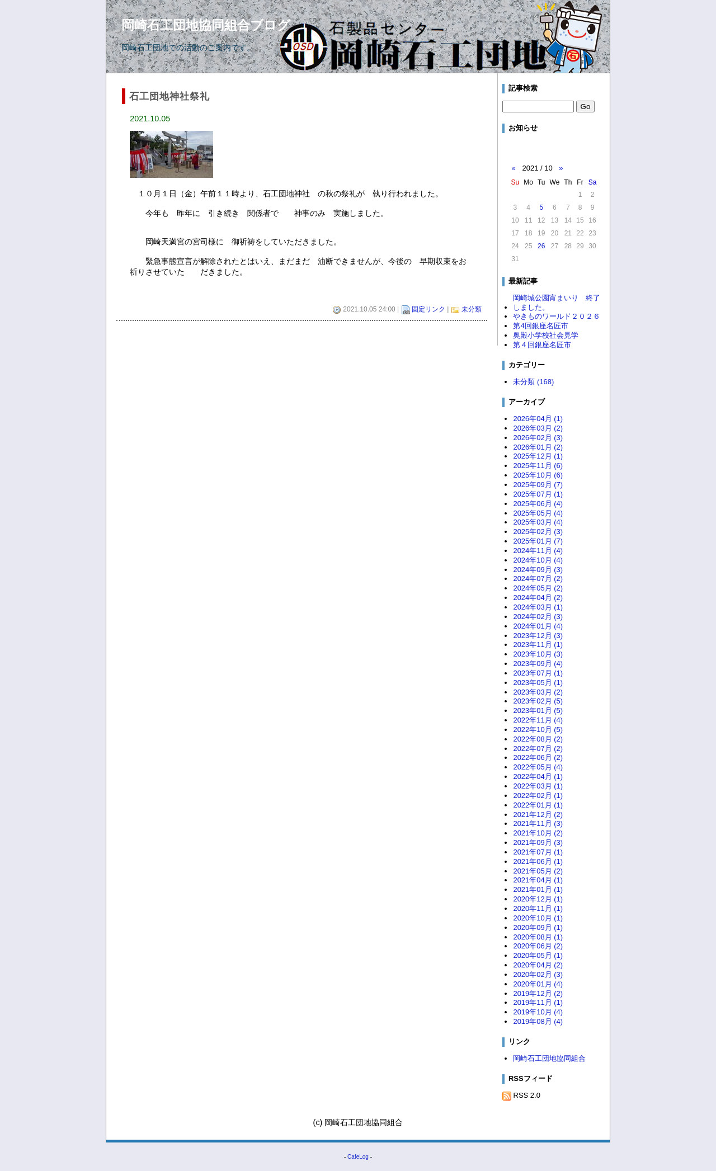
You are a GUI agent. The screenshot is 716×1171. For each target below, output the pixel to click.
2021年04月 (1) (538, 880)
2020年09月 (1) (538, 927)
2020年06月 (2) (538, 946)
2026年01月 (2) (538, 447)
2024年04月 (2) (538, 597)
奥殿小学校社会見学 (545, 335)
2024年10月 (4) (538, 560)
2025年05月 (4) (538, 513)
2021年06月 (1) (538, 861)
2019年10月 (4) (538, 1012)
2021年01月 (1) (538, 889)
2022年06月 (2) (538, 757)
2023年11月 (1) (538, 644)
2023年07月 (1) (538, 673)
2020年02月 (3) (538, 974)
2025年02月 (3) (538, 531)
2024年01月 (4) (538, 626)
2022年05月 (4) (538, 767)
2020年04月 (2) (538, 965)
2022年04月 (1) (538, 776)
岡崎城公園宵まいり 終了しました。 (556, 302)
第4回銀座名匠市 (540, 326)
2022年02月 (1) (538, 795)
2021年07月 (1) (538, 852)
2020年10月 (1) (538, 918)
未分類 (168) (533, 381)
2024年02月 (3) (538, 616)
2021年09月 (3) (538, 842)
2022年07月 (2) (538, 748)
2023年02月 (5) (538, 701)
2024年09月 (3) (538, 569)
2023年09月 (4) (538, 663)
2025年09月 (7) (538, 484)
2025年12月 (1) (538, 456)
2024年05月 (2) (538, 588)
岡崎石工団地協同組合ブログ (205, 25)
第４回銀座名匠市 (542, 345)
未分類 (471, 309)
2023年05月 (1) (538, 682)
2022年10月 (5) (538, 729)
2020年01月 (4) (538, 984)
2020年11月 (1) (538, 908)
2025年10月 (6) (538, 475)
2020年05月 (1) (538, 955)
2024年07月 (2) (538, 578)
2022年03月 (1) (538, 786)
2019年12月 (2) (538, 993)
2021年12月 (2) (538, 814)
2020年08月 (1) (538, 937)
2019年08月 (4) (538, 1021)
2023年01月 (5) (538, 710)
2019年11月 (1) (538, 1002)
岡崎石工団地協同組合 (549, 1058)
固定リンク (428, 309)
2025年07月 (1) (538, 494)
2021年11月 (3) (538, 823)
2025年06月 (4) (538, 503)
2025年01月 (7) (538, 541)
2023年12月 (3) (538, 635)
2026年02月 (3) (538, 437)
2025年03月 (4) (538, 522)
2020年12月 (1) (538, 899)
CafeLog (358, 1157)
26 (541, 246)
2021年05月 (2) (538, 871)
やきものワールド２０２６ (556, 316)
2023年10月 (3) (538, 654)
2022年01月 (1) (538, 805)
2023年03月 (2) (538, 692)
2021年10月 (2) (538, 833)
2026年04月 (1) (538, 418)
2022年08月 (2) (538, 739)
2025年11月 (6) (538, 465)
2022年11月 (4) (538, 720)
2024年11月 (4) (538, 550)
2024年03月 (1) (538, 607)
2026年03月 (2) (538, 428)
